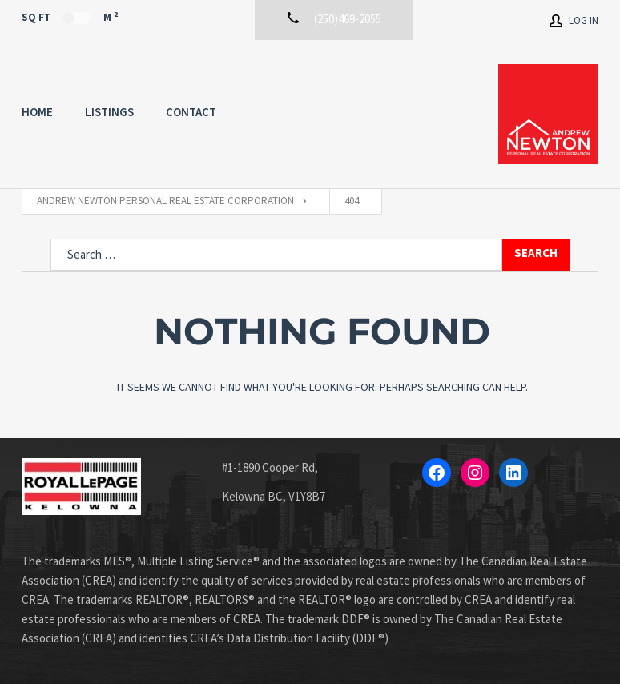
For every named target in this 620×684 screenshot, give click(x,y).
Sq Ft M (70, 17)
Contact (191, 111)
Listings (109, 111)
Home (37, 111)
